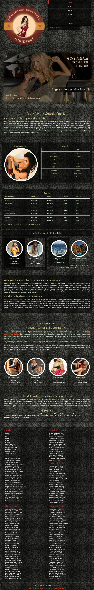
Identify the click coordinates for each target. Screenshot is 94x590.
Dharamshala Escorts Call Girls (14, 518)
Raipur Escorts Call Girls (12, 544)
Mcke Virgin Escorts (35, 258)
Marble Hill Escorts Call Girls (13, 482)
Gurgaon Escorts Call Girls (13, 555)
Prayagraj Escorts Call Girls (57, 565)
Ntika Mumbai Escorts (36, 382)
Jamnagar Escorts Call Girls (57, 468)
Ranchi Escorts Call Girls (12, 569)
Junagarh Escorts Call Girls (57, 538)
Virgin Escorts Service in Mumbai (13, 299)
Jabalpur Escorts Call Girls (56, 533)
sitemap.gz (54, 588)
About (70, 6)
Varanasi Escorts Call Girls (56, 509)
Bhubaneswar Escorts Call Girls (58, 575)
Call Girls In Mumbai (66, 347)
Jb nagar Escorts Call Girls (56, 446)
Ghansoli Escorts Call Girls (56, 440)
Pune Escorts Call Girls (12, 531)
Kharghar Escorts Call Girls (56, 449)
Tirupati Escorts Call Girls (56, 522)
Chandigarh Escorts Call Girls (13, 565)
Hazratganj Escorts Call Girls (13, 509)
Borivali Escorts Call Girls (56, 433)
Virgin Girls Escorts (10, 453)
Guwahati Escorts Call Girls (57, 573)
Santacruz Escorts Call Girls (57, 458)
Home (70, 2)
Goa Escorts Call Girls (11, 525)
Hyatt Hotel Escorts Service (79, 258)
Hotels (70, 19)
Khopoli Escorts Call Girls (56, 451)
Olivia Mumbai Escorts (13, 382)
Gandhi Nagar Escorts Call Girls (14, 514)
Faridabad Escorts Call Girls (13, 560)
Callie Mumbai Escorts (80, 382)
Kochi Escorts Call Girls (55, 567)
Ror (49, 588)
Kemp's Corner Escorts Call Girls (14, 490)
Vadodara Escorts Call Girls (57, 527)
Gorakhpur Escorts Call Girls (57, 549)
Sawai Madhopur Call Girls (56, 480)
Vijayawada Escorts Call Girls (57, 520)
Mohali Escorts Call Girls (12, 576)
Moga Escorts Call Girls (55, 514)
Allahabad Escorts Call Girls (13, 578)
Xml (59, 588)
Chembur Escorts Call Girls (13, 477)
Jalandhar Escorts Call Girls (13, 558)
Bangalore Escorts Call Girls (13, 564)
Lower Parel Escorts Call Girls (13, 475)
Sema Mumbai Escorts (58, 382)
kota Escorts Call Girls (55, 471)
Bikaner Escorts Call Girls (56, 556)
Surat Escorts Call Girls (55, 564)
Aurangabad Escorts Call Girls (57, 576)
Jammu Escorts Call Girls (56, 495)
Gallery (70, 14)
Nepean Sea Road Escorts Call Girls (15, 486)
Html (63, 588)
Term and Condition (32, 588)
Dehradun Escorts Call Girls (13, 556)
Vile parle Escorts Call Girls (56, 460)
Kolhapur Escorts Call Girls (56, 488)
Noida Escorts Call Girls (12, 538)
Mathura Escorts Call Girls (12, 529)
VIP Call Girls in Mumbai (24, 405)
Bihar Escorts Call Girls (55, 529)
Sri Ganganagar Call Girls (56, 477)
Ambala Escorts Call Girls (56, 551)
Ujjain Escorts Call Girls (55, 558)
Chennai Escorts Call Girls (12, 553)
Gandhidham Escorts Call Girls (57, 540)
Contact (70, 23)
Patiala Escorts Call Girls (12, 551)
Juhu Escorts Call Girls (11, 462)
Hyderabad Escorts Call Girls (13, 562)
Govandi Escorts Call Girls (56, 442)
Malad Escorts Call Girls (56, 455)
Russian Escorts (80, 377)
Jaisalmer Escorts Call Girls (57, 473)
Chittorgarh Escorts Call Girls (57, 525)
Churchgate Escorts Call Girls (13, 479)
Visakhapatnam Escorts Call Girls (58, 523)
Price (70, 10)
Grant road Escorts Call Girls (57, 444)
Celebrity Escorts (10, 451)
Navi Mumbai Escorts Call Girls (14, 471)
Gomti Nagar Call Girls (11, 516)
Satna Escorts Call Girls (56, 560)
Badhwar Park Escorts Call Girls (14, 493)
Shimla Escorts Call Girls (12, 542)
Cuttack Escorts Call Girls (56, 578)
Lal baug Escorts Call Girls (56, 453)
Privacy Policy (43, 588)
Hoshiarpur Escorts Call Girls (57, 512)
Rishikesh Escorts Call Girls (13, 522)
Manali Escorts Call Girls (12, 523)
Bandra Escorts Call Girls (12, 458)
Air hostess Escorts (10, 446)
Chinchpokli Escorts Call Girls (57, 435)
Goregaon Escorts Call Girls (13, 469)
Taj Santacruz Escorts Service (59, 259)
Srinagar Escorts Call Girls (56, 493)
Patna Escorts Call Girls (56, 547)
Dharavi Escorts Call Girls (56, 437)
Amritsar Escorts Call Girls (12, 571)
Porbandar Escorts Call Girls (57, 542)
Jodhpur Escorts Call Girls (56, 555)
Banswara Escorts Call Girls (57, 501)
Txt (66, 588)
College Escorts (35, 377)
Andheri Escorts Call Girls (12, 460)
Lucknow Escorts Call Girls (56, 569)
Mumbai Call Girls (14, 263)
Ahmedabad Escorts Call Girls (13, 567)
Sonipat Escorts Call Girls (56, 482)
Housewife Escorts (58, 377)
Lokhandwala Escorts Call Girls (14, 468)
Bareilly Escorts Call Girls (56, 499)
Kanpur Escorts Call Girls (12, 511)
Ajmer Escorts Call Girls (56, 469)
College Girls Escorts (11, 447)
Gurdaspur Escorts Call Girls (57, 531)
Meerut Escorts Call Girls (56, 511)
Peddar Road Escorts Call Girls (14, 488)
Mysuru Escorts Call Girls (56, 502)
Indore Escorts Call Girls (12, 540)
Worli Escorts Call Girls (11, 473)
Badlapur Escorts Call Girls (13, 499)
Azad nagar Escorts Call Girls (13, 497)
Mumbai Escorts (59, 262)
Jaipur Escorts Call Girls (12, 536)
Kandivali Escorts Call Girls (56, 447)
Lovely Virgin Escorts (14, 258)
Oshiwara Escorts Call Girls (57, 457)
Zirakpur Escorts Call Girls (56, 490)
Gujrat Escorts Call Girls (56, 534)
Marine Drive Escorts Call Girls (14, 484)
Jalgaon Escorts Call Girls (56, 486)
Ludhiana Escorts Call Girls (13, 573)
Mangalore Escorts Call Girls (57, 544)
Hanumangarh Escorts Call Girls (58, 479)
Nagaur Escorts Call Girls (56, 484)
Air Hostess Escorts (13, 377)
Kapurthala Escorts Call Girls (57, 516)
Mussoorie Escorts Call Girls (57, 497)
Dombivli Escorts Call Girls (56, 438)
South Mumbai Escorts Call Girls (14, 464)
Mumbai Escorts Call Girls (12, 534)
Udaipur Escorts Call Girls (56, 553)
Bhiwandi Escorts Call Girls (13, 501)
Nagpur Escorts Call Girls (56, 571)
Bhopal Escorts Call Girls (12, 545)
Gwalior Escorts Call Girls (56, 536)
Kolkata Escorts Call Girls (12, 549)
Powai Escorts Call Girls (12, 466)
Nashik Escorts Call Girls (12, 547)
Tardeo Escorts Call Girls (12, 495)
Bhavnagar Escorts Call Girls (13, 512)
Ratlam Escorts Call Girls (56, 562)
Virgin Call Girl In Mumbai (11, 125)
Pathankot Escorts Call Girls (57, 491)
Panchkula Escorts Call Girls (13, 520)
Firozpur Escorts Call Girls (56, 518)
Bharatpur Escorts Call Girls (57, 475)
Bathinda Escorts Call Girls (13, 575)
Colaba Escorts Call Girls (12, 480)
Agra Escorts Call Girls (11, 527)
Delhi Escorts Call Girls (11, 533)
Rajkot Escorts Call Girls (56, 466)
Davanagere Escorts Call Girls (57, 545)
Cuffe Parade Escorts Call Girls (14, 491)
